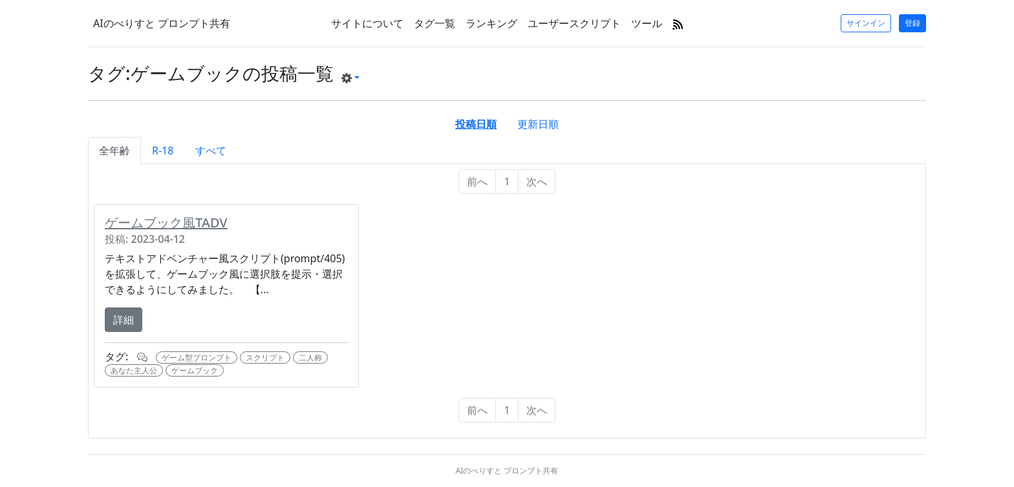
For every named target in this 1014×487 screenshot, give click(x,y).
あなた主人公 (134, 370)
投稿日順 (476, 124)
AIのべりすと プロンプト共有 (161, 23)
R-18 (162, 150)
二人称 (310, 357)
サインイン (866, 22)
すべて (210, 150)
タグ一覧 (434, 23)
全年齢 (114, 150)
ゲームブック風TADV (166, 222)
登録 (912, 22)
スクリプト (265, 357)
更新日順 (538, 124)
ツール (646, 23)
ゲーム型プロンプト (197, 357)
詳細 (123, 320)
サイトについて (367, 23)
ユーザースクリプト (574, 23)
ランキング (491, 23)
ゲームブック (194, 370)
